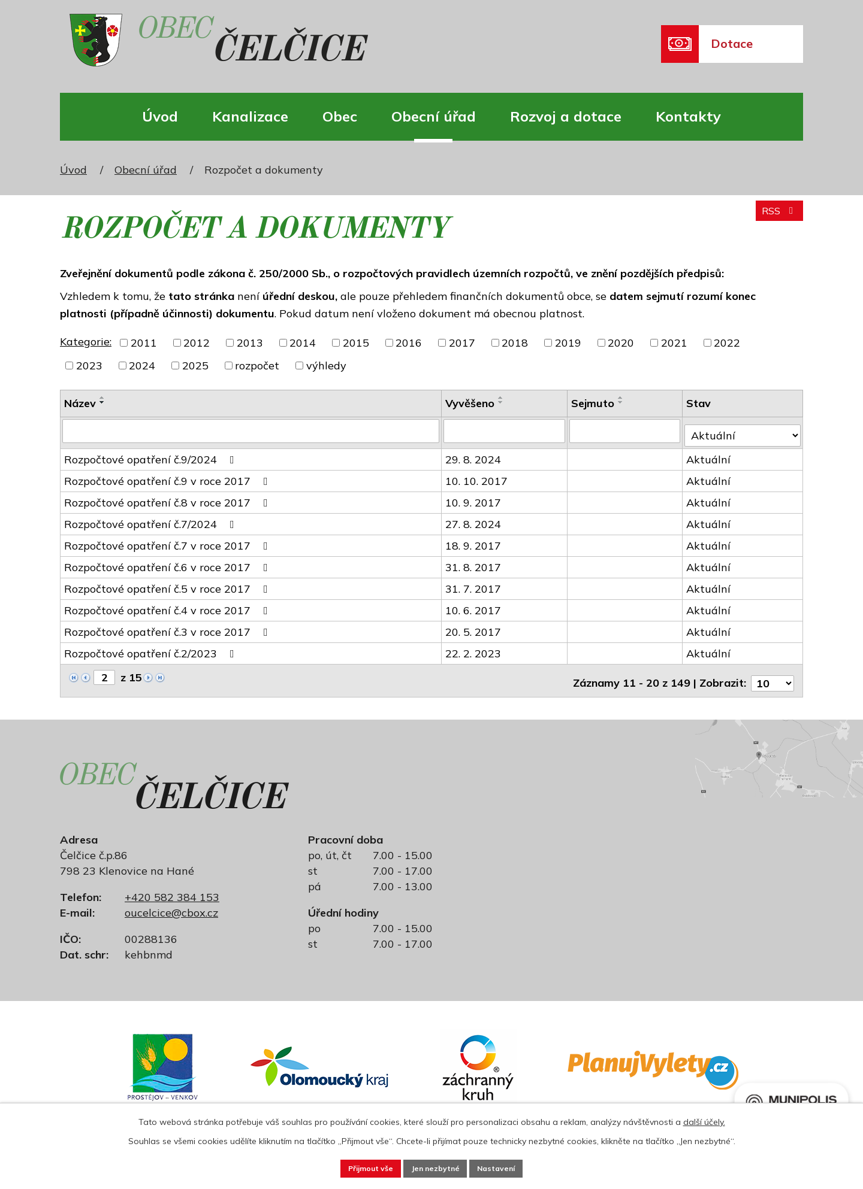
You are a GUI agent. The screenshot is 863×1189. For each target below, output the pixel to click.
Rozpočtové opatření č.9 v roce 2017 (168, 476)
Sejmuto (593, 403)
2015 (356, 343)
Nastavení (513, 1166)
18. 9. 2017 (474, 541)
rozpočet (257, 365)
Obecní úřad (433, 116)
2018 (515, 343)
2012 (196, 343)
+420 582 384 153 (172, 887)
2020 (621, 343)
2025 (195, 365)
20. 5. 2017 (474, 627)
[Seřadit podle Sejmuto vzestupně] (622, 397)
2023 (89, 365)
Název (80, 403)
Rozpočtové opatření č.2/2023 (151, 649)
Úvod (160, 116)
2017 (462, 343)
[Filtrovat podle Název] (251, 430)
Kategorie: (85, 341)
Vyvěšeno (471, 403)
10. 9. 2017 (474, 498)
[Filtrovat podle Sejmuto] (626, 430)
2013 (250, 343)
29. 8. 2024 (474, 455)
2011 (144, 343)
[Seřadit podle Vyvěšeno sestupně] (502, 402)
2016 (409, 343)
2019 (568, 343)
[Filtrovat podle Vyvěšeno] (505, 430)
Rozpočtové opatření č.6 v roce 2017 (168, 562)
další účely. (704, 1119)
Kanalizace (250, 116)
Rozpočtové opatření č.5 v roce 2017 (168, 584)
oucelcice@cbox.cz (171, 902)
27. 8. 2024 (474, 519)
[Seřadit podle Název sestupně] (102, 402)
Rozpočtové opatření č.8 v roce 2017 (168, 498)
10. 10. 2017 (477, 476)
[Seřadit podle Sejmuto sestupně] (622, 402)
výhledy (326, 365)
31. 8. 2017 (474, 562)
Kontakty (688, 116)
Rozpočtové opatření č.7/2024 (151, 519)
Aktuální (710, 455)
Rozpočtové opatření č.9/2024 (151, 455)
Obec (339, 116)
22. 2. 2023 (474, 649)
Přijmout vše (354, 1166)
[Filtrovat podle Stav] (743, 430)
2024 (142, 365)
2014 (302, 343)
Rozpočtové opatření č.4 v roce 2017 (168, 605)
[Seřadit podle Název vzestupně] (102, 397)
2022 (727, 343)
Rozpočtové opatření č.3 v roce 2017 (168, 627)
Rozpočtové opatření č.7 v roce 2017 (168, 541)
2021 (674, 343)
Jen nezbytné (436, 1166)
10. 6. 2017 (474, 605)
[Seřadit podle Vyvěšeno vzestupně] (502, 397)
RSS (776, 217)
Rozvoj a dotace (565, 116)
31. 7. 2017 (474, 584)
